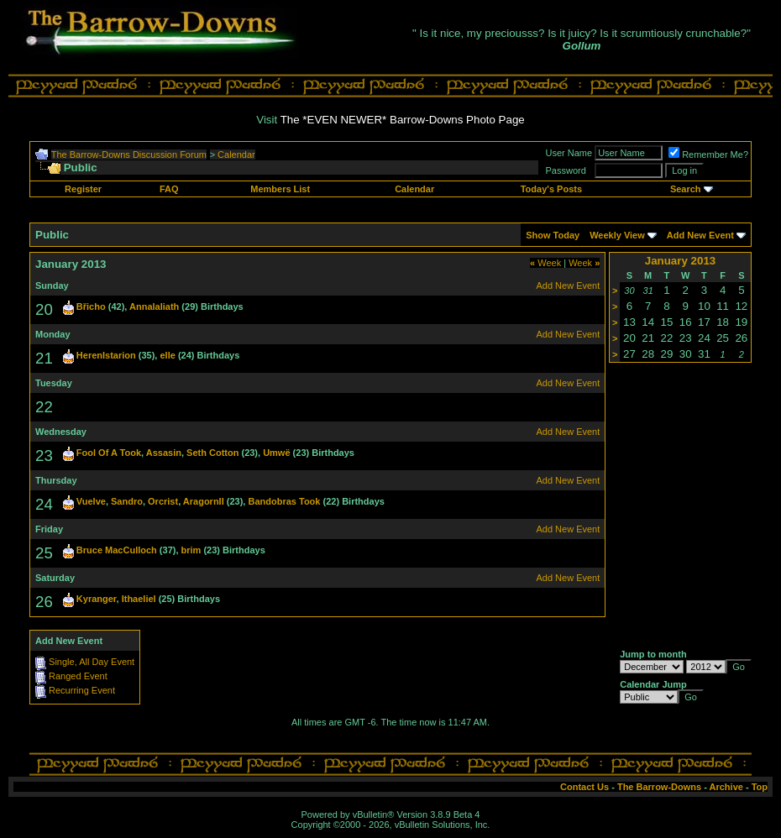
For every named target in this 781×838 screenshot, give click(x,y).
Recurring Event (82, 690)
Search (685, 189)
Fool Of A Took (108, 453)
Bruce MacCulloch (116, 550)
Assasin (163, 453)
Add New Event (700, 235)
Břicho (91, 306)
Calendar (236, 154)
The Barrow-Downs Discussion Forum (129, 154)
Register (83, 189)
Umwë (276, 453)
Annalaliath (154, 306)
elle (167, 355)
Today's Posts (551, 189)
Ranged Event (78, 676)
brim (191, 550)
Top (760, 787)
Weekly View (617, 235)
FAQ (169, 189)
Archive (726, 787)
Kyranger (96, 599)
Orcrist (163, 501)
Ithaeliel (139, 599)
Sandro (127, 501)
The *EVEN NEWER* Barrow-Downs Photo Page (402, 119)
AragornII (203, 501)
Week (545, 263)
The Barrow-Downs (659, 787)
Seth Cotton (212, 453)
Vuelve (91, 501)
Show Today (552, 235)
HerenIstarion (106, 355)
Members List (280, 189)
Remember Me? (708, 154)
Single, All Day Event (91, 662)
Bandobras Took (284, 501)
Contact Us (584, 787)
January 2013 (680, 260)
